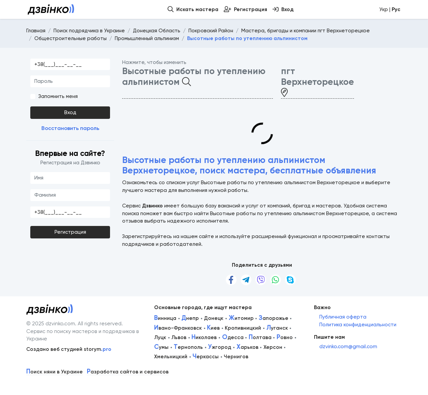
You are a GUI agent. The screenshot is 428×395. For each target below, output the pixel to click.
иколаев (204, 337)
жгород (219, 347)
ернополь (188, 347)
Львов (178, 337)
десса (233, 337)
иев (213, 328)
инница (165, 318)
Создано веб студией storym (68, 349)
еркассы (205, 357)
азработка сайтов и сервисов (128, 372)
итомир (241, 318)
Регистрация (70, 232)
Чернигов (236, 357)
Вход (70, 112)
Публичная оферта (342, 317)
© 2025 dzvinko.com (50, 324)
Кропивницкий (243, 328)
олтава (260, 337)
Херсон (272, 347)
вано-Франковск (178, 328)
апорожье (273, 318)
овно (285, 337)
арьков (247, 347)
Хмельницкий (170, 357)
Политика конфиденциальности (357, 325)
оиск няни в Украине (54, 372)
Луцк (160, 337)
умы (161, 347)
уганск (277, 328)
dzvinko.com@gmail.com (348, 346)
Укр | (389, 9)
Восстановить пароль (70, 128)
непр (190, 318)
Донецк (213, 318)
